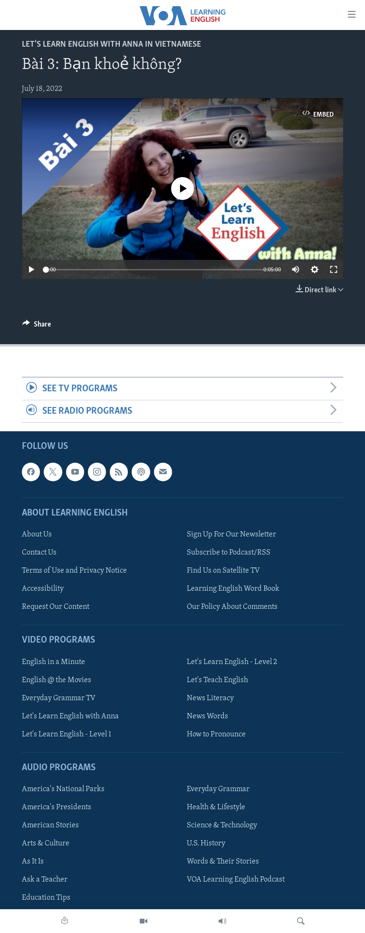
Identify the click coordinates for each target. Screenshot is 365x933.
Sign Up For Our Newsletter (231, 534)
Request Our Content (55, 607)
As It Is (33, 862)
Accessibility (43, 589)
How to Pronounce (216, 734)
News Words (207, 716)
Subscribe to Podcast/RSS (228, 552)
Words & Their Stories (223, 862)
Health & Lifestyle (216, 807)
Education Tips (46, 898)
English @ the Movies (56, 680)
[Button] (36, 327)
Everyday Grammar (218, 789)
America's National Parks (63, 789)
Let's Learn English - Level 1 (66, 734)
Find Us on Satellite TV (223, 571)
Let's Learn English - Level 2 (232, 662)
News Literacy (210, 698)
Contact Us (39, 552)
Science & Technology (222, 825)
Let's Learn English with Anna (70, 716)
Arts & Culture (45, 843)
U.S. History (206, 843)
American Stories (50, 825)
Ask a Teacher (44, 880)
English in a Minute (53, 662)
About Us (37, 534)
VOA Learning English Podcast (236, 880)
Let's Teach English (217, 680)
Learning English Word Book (233, 589)
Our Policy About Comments (232, 607)
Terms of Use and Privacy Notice (74, 571)
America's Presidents (56, 807)
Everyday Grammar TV (59, 698)
